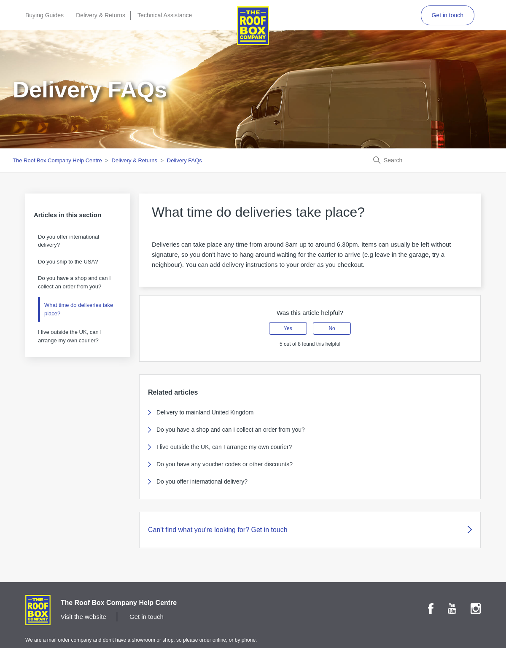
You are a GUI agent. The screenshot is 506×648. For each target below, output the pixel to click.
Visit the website (83, 616)
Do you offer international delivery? (68, 241)
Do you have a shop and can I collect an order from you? (74, 282)
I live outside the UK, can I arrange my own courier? (70, 336)
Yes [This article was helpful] (288, 328)
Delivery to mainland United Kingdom (204, 412)
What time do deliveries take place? (78, 309)
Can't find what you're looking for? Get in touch (310, 529)
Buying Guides (44, 15)
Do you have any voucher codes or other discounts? (224, 464)
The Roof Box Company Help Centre (57, 160)
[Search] (430, 160)
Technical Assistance (164, 15)
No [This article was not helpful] (331, 328)
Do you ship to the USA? (68, 261)
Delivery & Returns (100, 15)
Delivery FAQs (184, 160)
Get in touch (448, 15)
